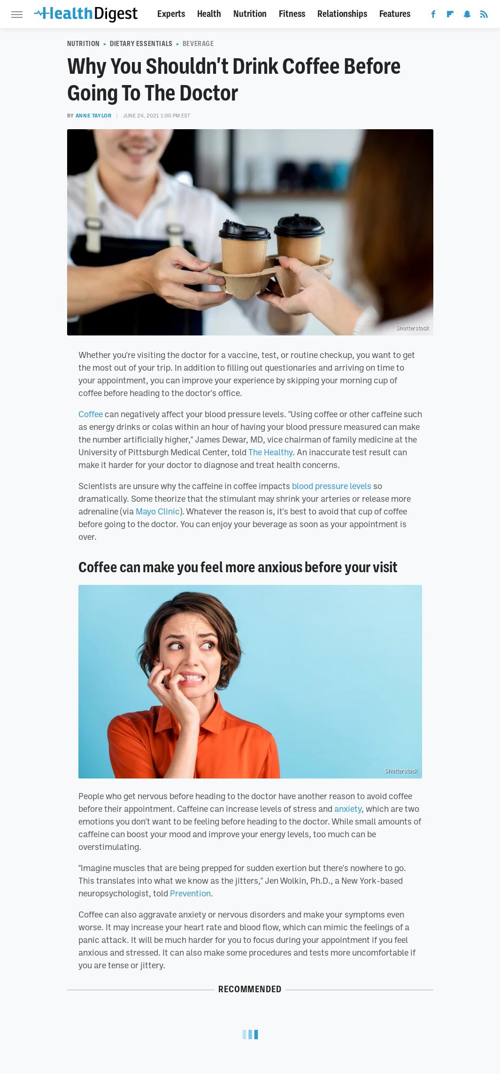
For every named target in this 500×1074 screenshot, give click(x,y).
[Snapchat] (467, 16)
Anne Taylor (94, 115)
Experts (171, 13)
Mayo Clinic (158, 511)
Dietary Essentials (141, 43)
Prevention (190, 893)
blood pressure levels (331, 486)
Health (209, 13)
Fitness (292, 13)
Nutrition (250, 13)
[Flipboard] (450, 16)
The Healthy (270, 452)
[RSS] (484, 16)
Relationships (342, 13)
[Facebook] (433, 16)
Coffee (90, 414)
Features (394, 13)
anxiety (348, 808)
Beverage (198, 43)
